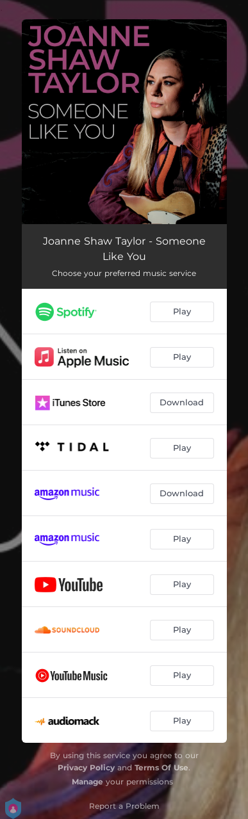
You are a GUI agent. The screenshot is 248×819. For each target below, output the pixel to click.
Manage (87, 781)
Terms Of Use (161, 767)
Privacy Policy (86, 767)
